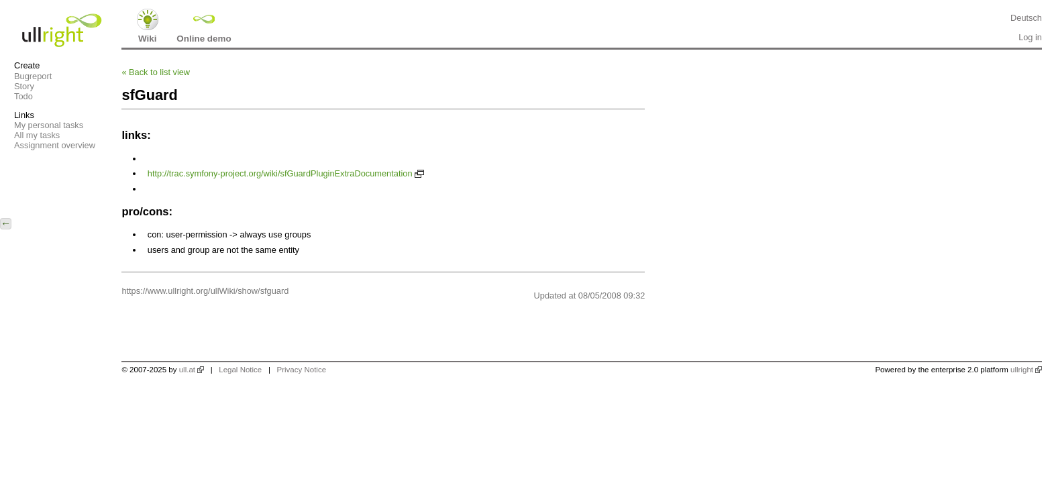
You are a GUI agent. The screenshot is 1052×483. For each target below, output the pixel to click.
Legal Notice (240, 370)
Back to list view (155, 72)
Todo (23, 96)
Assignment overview (54, 145)
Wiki (147, 39)
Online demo (203, 39)
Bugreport (33, 76)
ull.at (187, 370)
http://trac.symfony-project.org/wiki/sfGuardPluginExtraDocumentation (280, 173)
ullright (1021, 370)
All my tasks (37, 135)
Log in (1030, 37)
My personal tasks (48, 125)
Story (24, 86)
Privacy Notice (301, 370)
